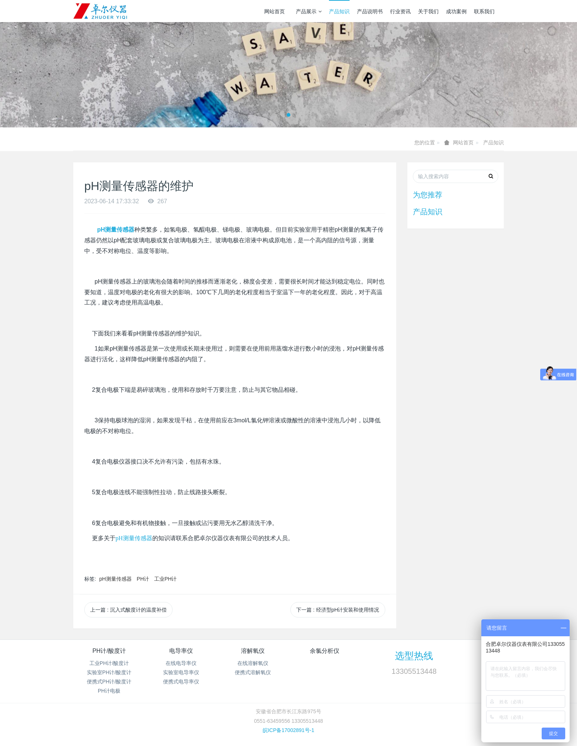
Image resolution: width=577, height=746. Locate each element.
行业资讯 (400, 11)
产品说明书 (370, 11)
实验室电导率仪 (181, 672)
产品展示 (309, 11)
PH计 (143, 579)
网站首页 (274, 11)
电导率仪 (181, 651)
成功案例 (456, 11)
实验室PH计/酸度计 (109, 672)
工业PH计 (165, 579)
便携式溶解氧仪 (253, 672)
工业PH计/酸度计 (109, 663)
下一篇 (337, 610)
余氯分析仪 (324, 651)
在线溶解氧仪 (252, 663)
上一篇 (128, 610)
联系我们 (484, 11)
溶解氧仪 (253, 651)
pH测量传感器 (115, 579)
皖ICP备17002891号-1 (288, 730)
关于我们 (428, 11)
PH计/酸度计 (109, 651)
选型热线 (414, 655)
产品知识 (339, 11)
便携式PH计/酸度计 (109, 682)
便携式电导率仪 (181, 682)
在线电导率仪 (181, 663)
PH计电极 (109, 691)
